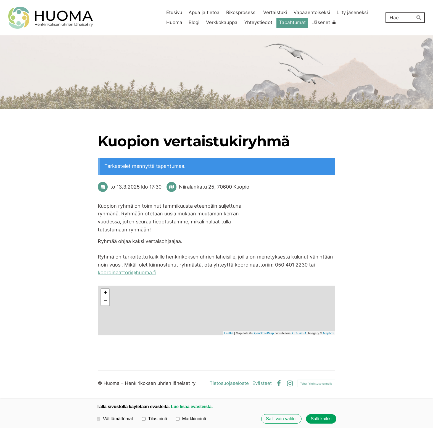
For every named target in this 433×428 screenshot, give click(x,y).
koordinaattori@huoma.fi (127, 272)
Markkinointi (191, 418)
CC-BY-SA (299, 333)
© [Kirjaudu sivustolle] (101, 383)
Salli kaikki (321, 418)
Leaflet (228, 333)
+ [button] (105, 293)
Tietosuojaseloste (229, 383)
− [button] (105, 301)
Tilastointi (154, 418)
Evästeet (262, 383)
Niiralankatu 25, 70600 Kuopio (214, 187)
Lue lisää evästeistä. (192, 406)
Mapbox (328, 333)
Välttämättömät (115, 418)
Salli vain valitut (281, 418)
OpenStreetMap (263, 333)
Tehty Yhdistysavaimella (316, 383)
